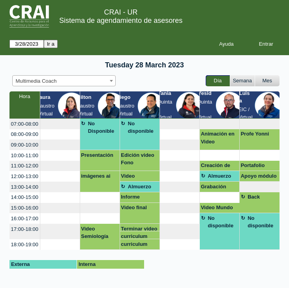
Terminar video (139, 229)
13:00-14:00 (24, 187)
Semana (242, 81)
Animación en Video (218, 138)
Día (217, 81)
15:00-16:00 (24, 208)
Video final (134, 207)
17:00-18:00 (24, 229)
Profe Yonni (255, 134)
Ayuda (226, 44)
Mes (267, 81)
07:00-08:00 (24, 124)
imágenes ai (95, 176)
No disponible (141, 127)
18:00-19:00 (24, 244)
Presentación (97, 155)
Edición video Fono (137, 159)
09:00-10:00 (24, 145)
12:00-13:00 (24, 176)
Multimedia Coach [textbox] (36, 81)
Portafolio (253, 165)
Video (128, 176)
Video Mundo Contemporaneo (219, 208)
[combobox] (64, 80)
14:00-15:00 (24, 197)
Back (254, 197)
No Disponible (101, 127)
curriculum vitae (134, 236)
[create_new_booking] (60, 124)
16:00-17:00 (24, 218)
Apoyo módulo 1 (259, 177)
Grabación (213, 187)
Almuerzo (219, 176)
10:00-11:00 (24, 155)
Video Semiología (94, 233)
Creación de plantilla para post (217, 166)
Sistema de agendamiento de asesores (120, 20)
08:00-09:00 (24, 134)
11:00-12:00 (24, 166)
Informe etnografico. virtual (135, 198)
